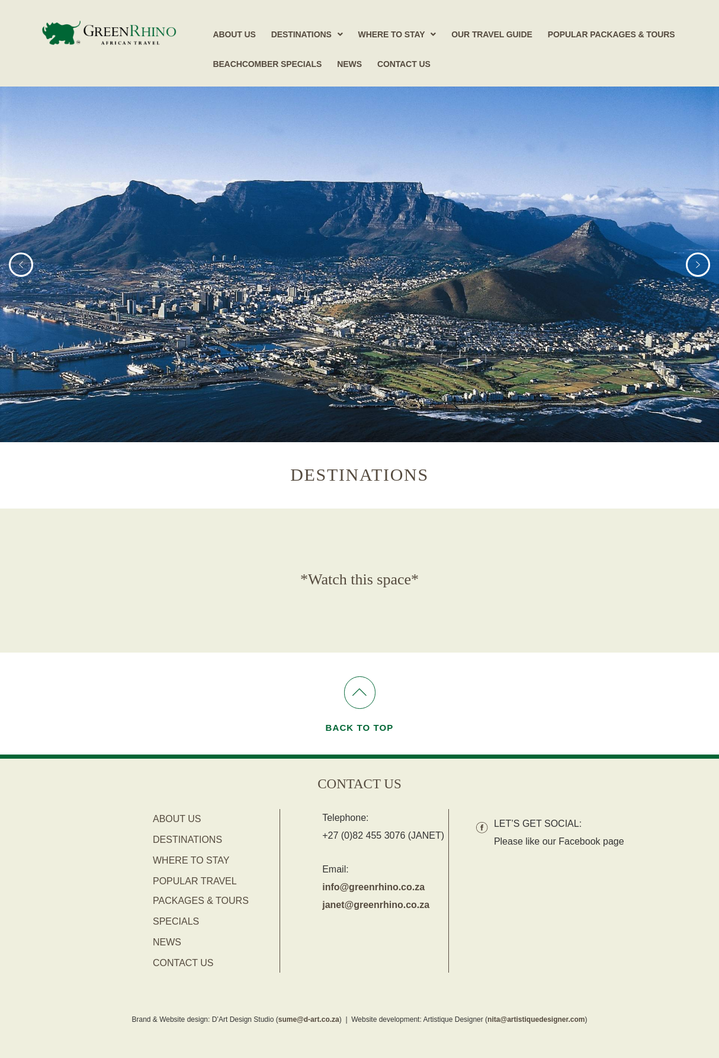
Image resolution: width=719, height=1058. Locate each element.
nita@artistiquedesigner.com (536, 1019)
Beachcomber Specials (267, 64)
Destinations (307, 34)
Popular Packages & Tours (611, 34)
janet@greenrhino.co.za (375, 905)
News (349, 64)
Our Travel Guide (491, 34)
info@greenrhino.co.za (373, 887)
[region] (359, 264)
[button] (307, 34)
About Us (234, 34)
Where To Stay (397, 34)
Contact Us (404, 64)
